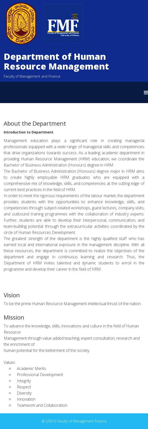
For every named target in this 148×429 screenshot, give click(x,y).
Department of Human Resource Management (56, 61)
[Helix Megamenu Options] (146, 92)
